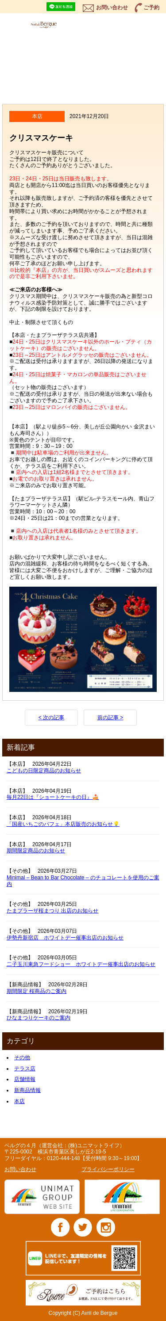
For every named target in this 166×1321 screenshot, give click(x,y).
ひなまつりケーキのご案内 (38, 1018)
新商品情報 (27, 1090)
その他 (22, 1057)
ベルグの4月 (53, 25)
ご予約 (151, 7)
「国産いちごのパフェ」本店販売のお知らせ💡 (63, 824)
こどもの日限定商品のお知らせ (44, 770)
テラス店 (24, 1068)
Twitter (83, 1227)
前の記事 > (110, 717)
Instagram (105, 1227)
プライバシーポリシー (108, 1169)
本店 (19, 1101)
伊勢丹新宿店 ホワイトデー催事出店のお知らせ (65, 938)
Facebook (60, 1227)
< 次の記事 (51, 717)
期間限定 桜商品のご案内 (36, 991)
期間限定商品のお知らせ (36, 851)
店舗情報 (24, 1079)
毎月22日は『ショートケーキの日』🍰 (53, 797)
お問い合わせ (112, 7)
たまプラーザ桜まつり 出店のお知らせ (52, 911)
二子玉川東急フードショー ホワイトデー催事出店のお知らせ (81, 964)
